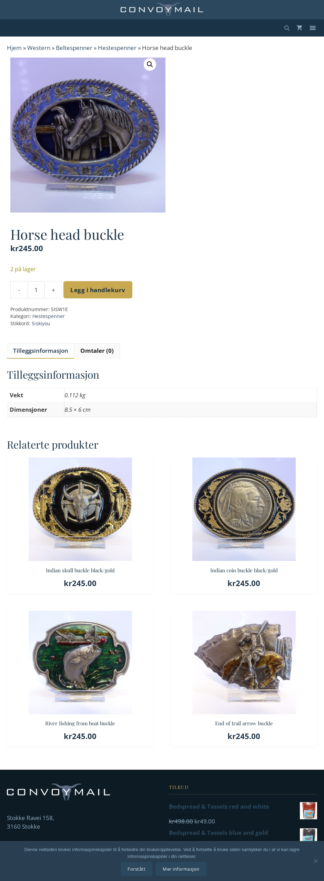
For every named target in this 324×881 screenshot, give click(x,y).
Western (38, 48)
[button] (150, 64)
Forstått (137, 869)
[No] (315, 861)
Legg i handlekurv (97, 290)
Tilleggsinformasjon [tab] (40, 351)
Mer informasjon (181, 869)
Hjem (14, 48)
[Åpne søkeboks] (287, 28)
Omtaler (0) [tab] (97, 351)
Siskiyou (41, 323)
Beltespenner (74, 48)
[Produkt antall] (36, 289)
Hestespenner (117, 48)
